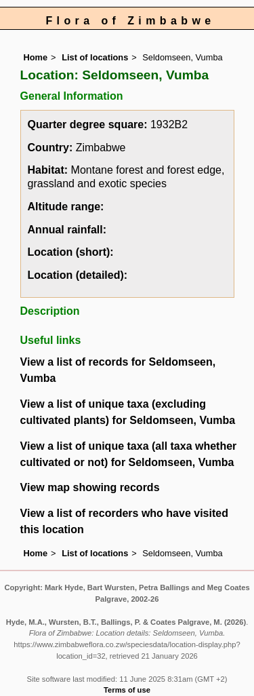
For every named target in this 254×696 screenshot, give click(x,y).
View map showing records (90, 487)
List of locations (95, 57)
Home (36, 57)
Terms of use (127, 690)
